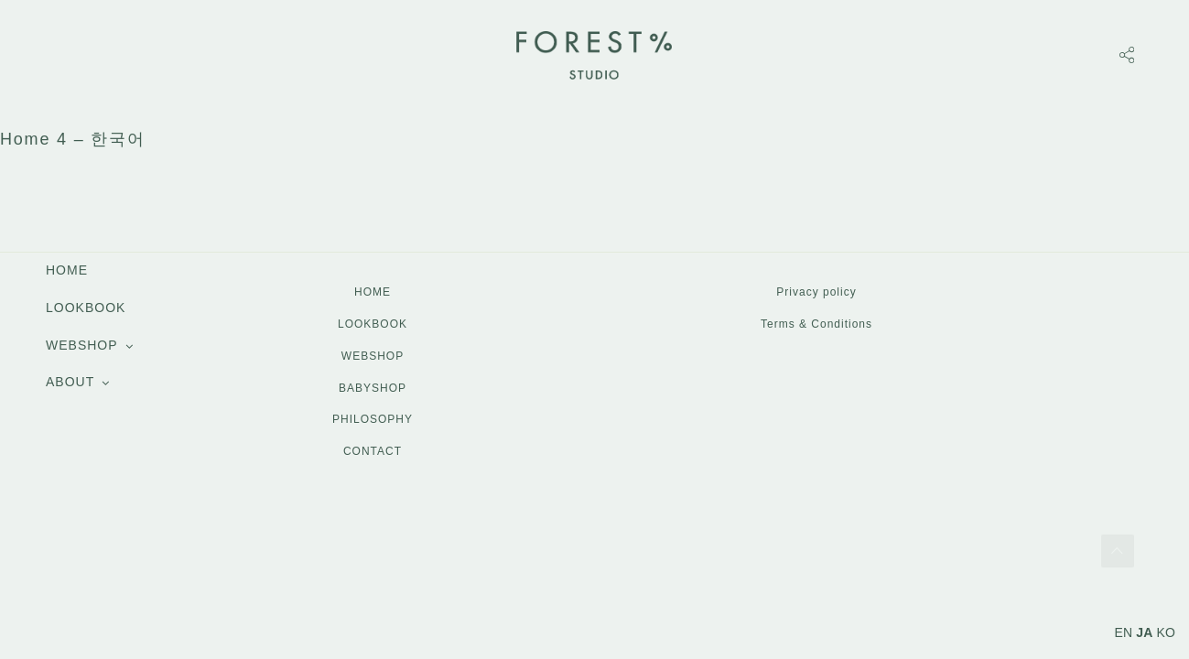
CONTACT (372, 451)
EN (1124, 632)
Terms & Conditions (816, 324)
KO (1165, 632)
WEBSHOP (82, 345)
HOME (67, 270)
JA (1144, 632)
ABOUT (70, 381)
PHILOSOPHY (372, 419)
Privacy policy (816, 292)
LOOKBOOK (85, 307)
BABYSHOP (372, 388)
